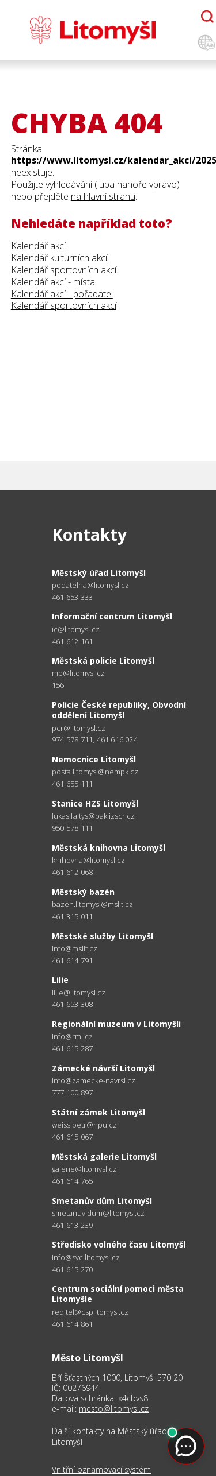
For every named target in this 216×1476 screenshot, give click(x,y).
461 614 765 (72, 1181)
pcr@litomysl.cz (78, 728)
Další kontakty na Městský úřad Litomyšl (109, 1436)
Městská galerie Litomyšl (104, 1156)
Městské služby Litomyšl (102, 936)
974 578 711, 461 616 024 (95, 739)
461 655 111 (72, 783)
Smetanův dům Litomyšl (102, 1200)
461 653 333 (72, 597)
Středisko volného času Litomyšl (118, 1244)
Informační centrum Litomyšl (112, 616)
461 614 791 (72, 960)
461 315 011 (72, 916)
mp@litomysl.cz (78, 673)
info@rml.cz (72, 1036)
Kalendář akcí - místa (53, 282)
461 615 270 (72, 1269)
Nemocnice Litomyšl (94, 759)
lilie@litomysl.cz (78, 993)
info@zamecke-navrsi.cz (93, 1081)
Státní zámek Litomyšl (98, 1112)
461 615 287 (72, 1048)
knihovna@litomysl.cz (88, 860)
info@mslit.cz (74, 949)
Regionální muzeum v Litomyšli (116, 1023)
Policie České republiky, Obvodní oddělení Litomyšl (119, 709)
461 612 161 (72, 641)
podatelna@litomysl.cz (90, 585)
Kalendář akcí (38, 245)
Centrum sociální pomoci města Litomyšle (118, 1293)
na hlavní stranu (103, 196)
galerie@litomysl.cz (84, 1169)
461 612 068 (72, 872)
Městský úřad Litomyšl (99, 572)
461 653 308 (72, 1004)
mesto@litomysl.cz (114, 1408)
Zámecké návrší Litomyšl (103, 1068)
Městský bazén (83, 891)
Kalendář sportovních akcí (63, 270)
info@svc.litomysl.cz (86, 1257)
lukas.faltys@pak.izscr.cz (93, 816)
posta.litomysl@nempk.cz (95, 772)
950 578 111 (72, 828)
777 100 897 (72, 1092)
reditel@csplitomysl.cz (90, 1312)
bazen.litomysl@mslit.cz (92, 904)
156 (58, 685)
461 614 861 (72, 1324)
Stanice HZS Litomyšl (95, 803)
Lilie (60, 979)
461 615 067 (72, 1137)
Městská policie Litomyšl (103, 660)
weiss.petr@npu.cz (84, 1125)
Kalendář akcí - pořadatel (62, 294)
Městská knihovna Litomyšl (108, 847)
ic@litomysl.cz (76, 629)
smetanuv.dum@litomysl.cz (98, 1213)
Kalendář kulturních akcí (59, 257)
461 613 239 (72, 1225)
